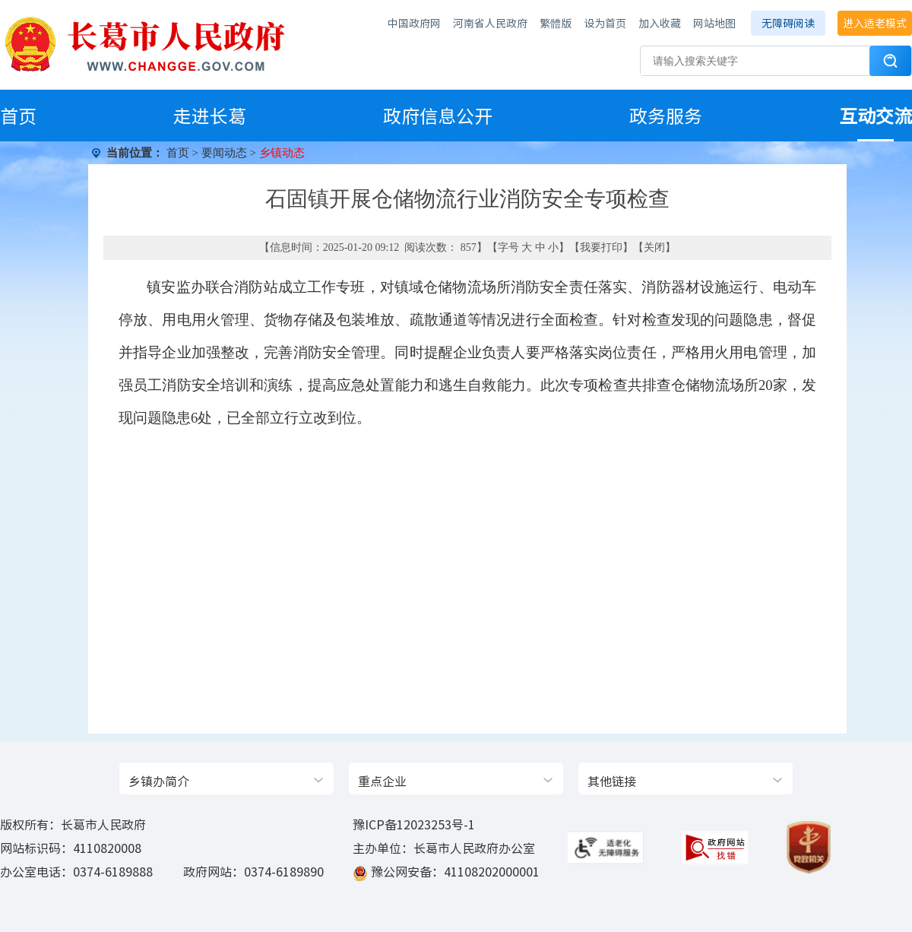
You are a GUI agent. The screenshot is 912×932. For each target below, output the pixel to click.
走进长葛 (209, 115)
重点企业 (382, 781)
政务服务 (665, 115)
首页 (18, 115)
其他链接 (611, 781)
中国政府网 (414, 22)
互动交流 (875, 115)
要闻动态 (224, 153)
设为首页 (605, 22)
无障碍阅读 (788, 22)
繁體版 (556, 22)
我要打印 (601, 247)
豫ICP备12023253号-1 (414, 824)
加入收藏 (659, 22)
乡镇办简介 (158, 781)
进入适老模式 (875, 22)
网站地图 (714, 22)
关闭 (654, 247)
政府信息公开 (437, 115)
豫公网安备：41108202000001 (455, 871)
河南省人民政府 (490, 22)
